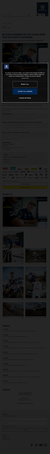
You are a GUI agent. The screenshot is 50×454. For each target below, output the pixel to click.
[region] (25, 82)
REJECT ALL (25, 84)
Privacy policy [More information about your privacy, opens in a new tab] (23, 78)
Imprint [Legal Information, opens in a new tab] (27, 78)
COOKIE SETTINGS (25, 98)
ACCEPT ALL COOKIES (25, 91)
